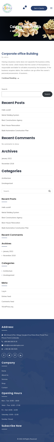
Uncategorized (7, 183)
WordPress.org (7, 307)
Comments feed (8, 301)
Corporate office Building (20, 54)
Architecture (6, 178)
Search (4, 89)
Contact (4, 388)
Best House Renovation (11, 125)
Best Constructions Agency (12, 120)
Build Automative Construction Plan (15, 130)
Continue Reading (9, 78)
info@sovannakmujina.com (14, 345)
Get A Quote (39, 8)
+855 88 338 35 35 (10, 342)
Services (5, 379)
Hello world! (6, 110)
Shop (3, 383)
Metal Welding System (10, 115)
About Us (5, 375)
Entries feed (6, 296)
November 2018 (8, 164)
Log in (4, 291)
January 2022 (7, 158)
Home (4, 371)
